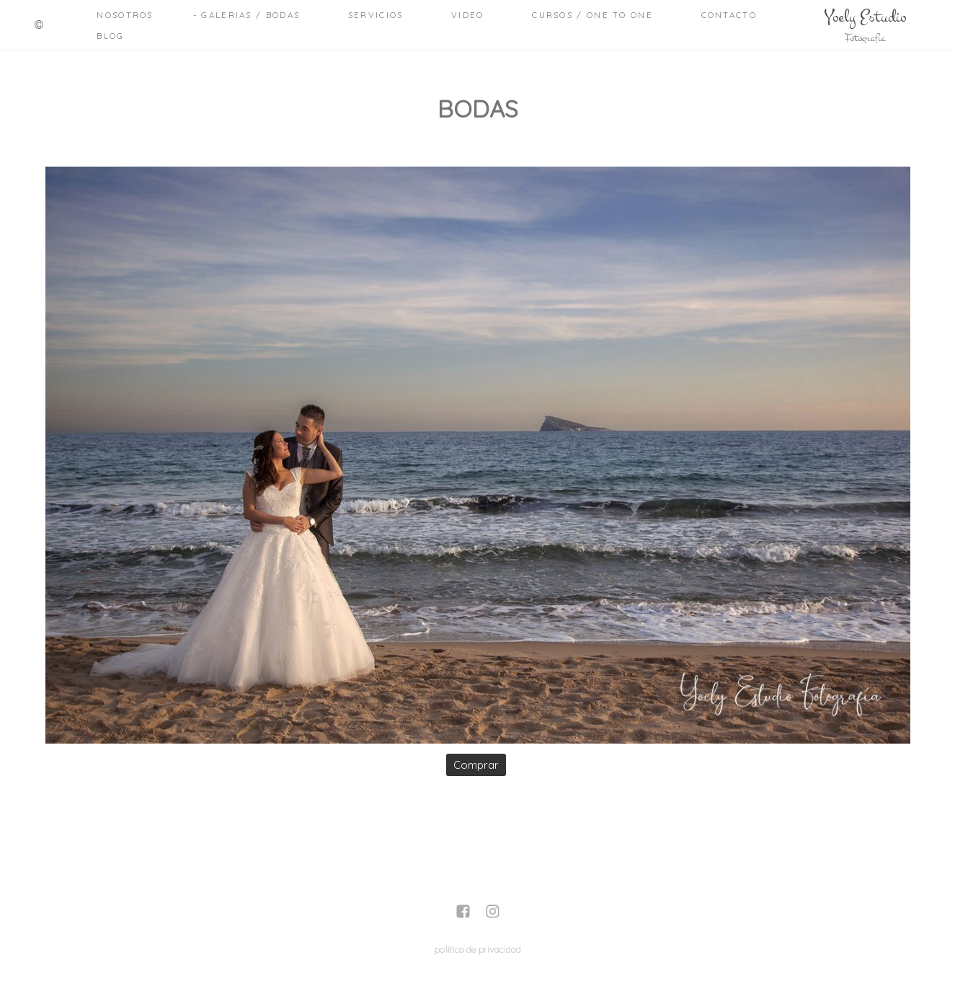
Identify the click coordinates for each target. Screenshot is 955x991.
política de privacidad (478, 949)
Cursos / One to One (592, 14)
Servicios (376, 14)
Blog (110, 35)
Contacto (729, 14)
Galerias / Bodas (250, 14)
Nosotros (125, 14)
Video (467, 14)
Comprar (476, 765)
